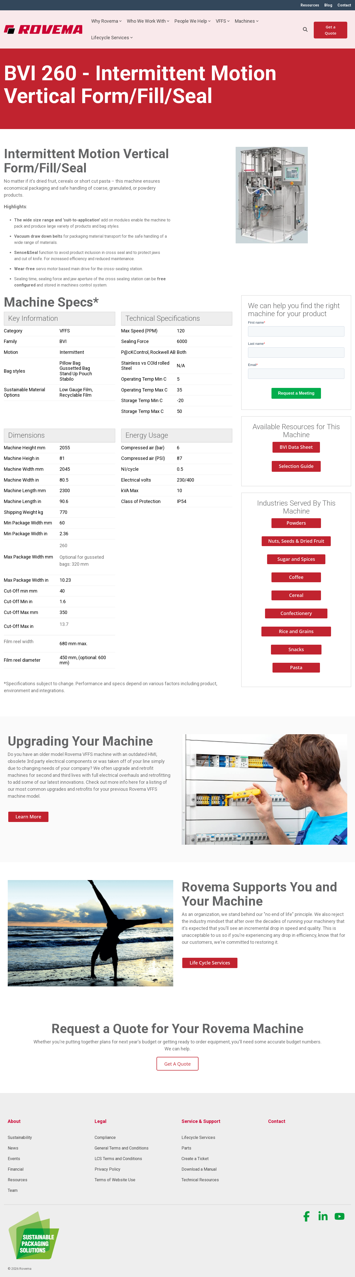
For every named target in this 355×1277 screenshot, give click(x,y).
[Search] (305, 29)
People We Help (193, 21)
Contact (276, 1121)
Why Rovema (106, 21)
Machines (247, 21)
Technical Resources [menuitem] (200, 1179)
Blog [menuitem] (328, 5)
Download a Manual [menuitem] (199, 1169)
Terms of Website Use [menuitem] (115, 1179)
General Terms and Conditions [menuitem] (121, 1148)
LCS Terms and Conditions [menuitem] (118, 1158)
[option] (272, 195)
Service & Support (200, 1121)
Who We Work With (148, 21)
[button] (307, 1219)
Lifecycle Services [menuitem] (198, 1137)
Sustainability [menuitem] (20, 1137)
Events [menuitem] (14, 1158)
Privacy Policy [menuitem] (107, 1169)
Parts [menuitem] (186, 1148)
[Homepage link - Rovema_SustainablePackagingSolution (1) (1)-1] (33, 1256)
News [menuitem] (13, 1148)
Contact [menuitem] (344, 5)
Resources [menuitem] (310, 5)
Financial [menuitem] (15, 1169)
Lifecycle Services (112, 37)
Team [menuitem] (13, 1190)
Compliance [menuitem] (105, 1137)
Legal (100, 1121)
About (14, 1121)
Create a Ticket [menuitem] (195, 1158)
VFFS (223, 21)
